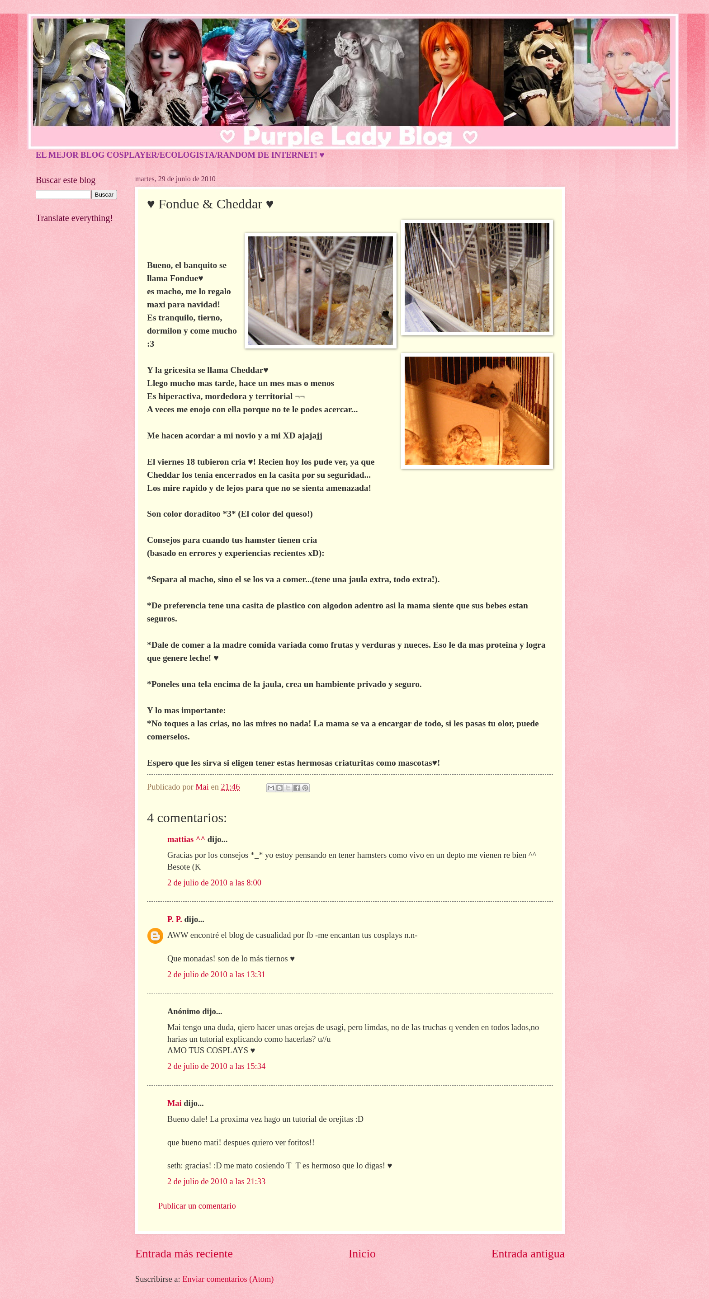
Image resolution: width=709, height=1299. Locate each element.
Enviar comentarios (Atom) (228, 1279)
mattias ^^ (186, 839)
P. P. (174, 919)
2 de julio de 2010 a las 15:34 (216, 1066)
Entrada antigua (528, 1253)
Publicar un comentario (197, 1205)
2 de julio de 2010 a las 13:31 (216, 974)
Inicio (362, 1253)
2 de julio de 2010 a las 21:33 (216, 1181)
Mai (174, 1103)
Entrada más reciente (184, 1253)
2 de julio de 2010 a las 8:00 (214, 882)
